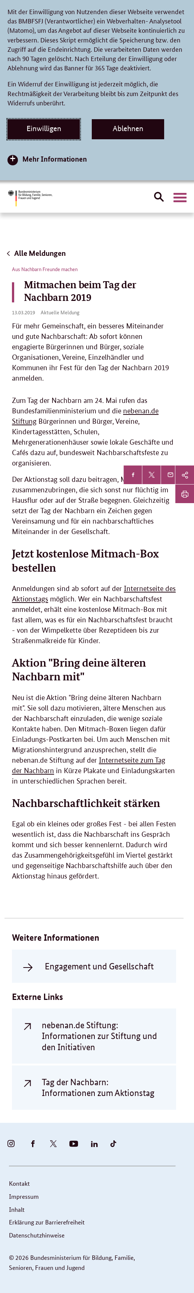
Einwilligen (43, 128)
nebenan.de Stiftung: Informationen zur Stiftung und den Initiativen (99, 1036)
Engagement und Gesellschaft (99, 966)
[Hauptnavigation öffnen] (180, 198)
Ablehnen (128, 128)
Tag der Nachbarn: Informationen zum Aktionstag (98, 1087)
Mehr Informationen (54, 158)
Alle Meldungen (36, 253)
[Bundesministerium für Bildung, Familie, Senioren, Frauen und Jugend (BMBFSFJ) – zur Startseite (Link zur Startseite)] (29, 198)
